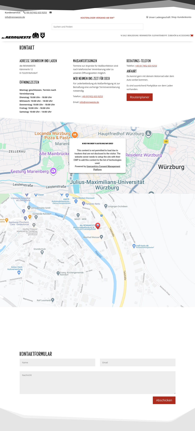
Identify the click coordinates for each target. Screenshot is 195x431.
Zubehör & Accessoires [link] (179, 35)
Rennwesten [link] (145, 35)
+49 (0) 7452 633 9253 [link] (146, 65)
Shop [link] (174, 17)
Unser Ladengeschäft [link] (157, 17)
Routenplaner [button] (139, 97)
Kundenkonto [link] (184, 17)
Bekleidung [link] (133, 35)
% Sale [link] (124, 35)
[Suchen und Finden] (97, 27)
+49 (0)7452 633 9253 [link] (36, 12)
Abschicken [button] (164, 400)
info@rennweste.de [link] (15, 17)
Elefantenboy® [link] (159, 35)
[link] (23, 35)
